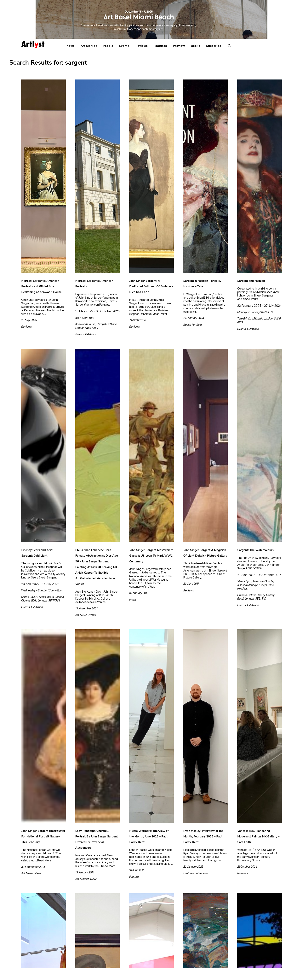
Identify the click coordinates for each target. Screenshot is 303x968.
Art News (81, 615)
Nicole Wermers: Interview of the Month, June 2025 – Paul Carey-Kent (149, 836)
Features (160, 46)
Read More (44, 860)
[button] (229, 46)
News (70, 46)
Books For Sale (192, 324)
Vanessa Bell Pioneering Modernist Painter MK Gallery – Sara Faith (258, 836)
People (108, 46)
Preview (179, 46)
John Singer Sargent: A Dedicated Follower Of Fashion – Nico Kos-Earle (151, 286)
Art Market (89, 46)
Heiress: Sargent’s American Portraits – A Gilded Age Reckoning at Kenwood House (41, 286)
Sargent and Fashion (251, 281)
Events (124, 46)
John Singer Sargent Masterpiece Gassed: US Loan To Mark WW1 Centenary (151, 555)
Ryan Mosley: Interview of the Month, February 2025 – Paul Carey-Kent (203, 836)
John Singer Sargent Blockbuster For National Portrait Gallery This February (43, 836)
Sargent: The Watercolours (255, 550)
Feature (134, 876)
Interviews (202, 873)
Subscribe (213, 46)
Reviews (141, 46)
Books (195, 46)
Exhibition (91, 334)
